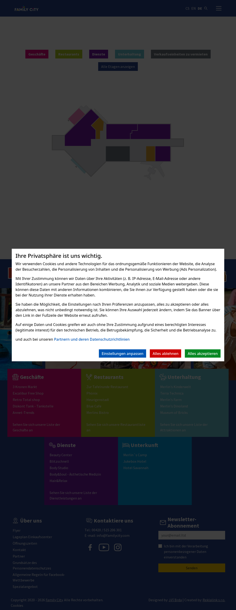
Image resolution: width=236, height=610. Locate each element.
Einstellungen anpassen (122, 353)
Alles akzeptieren (203, 353)
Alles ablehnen (165, 353)
